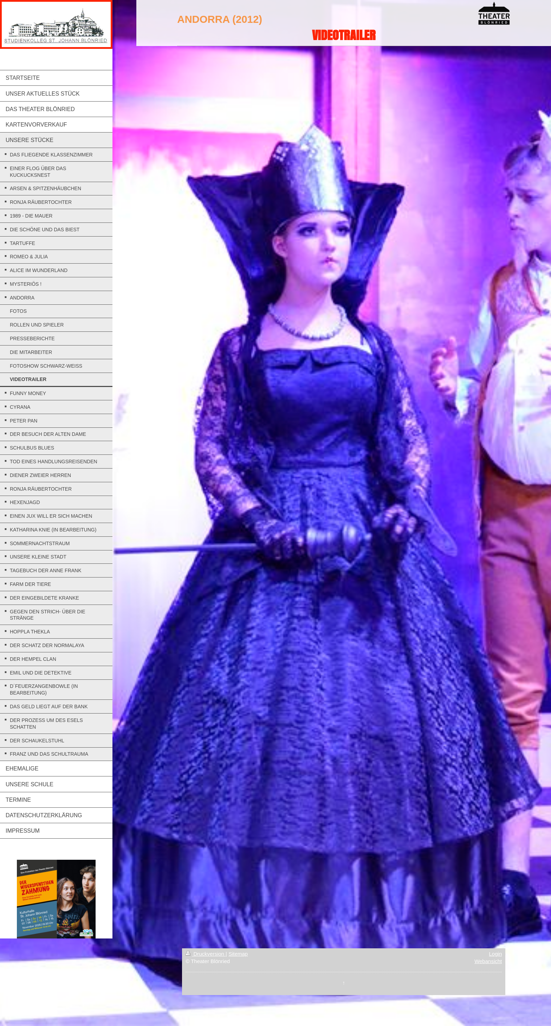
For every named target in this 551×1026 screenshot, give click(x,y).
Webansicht (488, 961)
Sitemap (238, 954)
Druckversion (206, 954)
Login (495, 954)
